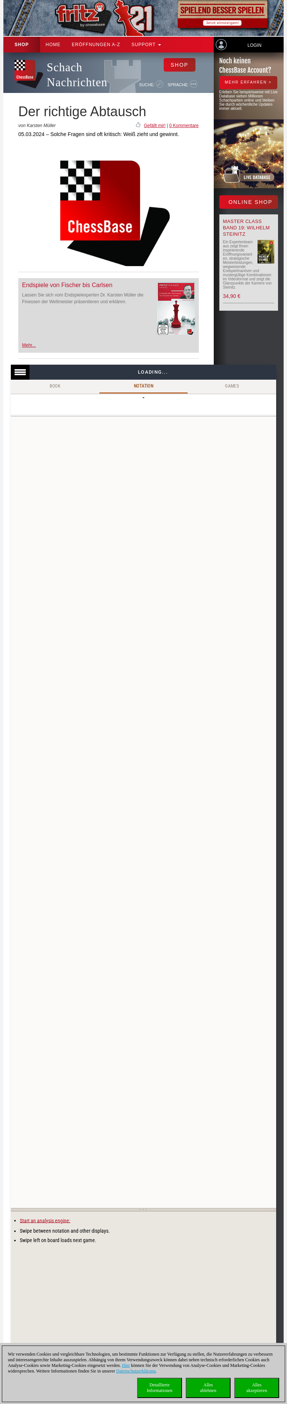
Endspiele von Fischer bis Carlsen (67, 285)
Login (254, 45)
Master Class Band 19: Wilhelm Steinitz (246, 228)
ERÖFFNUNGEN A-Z (96, 44)
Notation (143, 386)
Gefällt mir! (155, 125)
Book (55, 386)
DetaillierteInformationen (160, 1387)
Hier (126, 1365)
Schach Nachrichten (77, 75)
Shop (22, 44)
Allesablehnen (208, 1387)
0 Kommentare (184, 125)
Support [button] (146, 44)
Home (53, 44)
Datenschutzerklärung (135, 1371)
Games (232, 386)
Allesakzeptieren (256, 1387)
